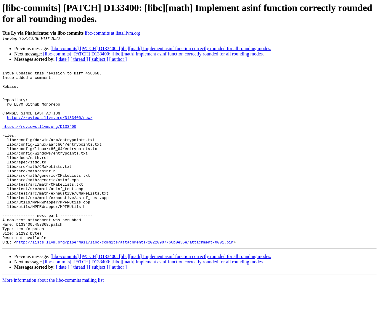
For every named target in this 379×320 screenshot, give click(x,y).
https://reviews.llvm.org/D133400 (39, 138)
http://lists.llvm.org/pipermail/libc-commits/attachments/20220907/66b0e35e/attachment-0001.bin (124, 276)
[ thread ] (79, 59)
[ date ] (62, 59)
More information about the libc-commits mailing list (53, 314)
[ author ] (118, 59)
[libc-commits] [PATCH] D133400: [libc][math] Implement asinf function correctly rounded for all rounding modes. (161, 48)
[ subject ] (98, 59)
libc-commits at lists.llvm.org (112, 33)
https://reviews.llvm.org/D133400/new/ (50, 127)
